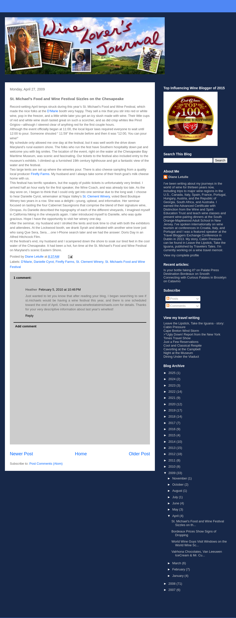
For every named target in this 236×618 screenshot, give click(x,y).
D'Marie (26, 262)
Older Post (139, 453)
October (178, 484)
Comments (176, 306)
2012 (172, 454)
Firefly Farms (40, 174)
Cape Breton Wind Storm (181, 331)
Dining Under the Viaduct (181, 356)
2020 (172, 404)
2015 (172, 435)
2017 (172, 423)
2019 (172, 410)
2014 (172, 441)
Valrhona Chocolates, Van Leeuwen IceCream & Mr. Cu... (196, 553)
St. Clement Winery (96, 196)
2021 (172, 398)
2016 (172, 429)
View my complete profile (181, 255)
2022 (172, 391)
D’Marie (52, 111)
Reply (29, 316)
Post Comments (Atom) (46, 463)
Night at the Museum (178, 353)
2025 (172, 373)
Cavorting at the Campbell (181, 349)
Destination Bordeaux (178, 274)
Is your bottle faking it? (179, 270)
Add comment (26, 326)
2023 (172, 385)
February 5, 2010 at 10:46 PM (60, 289)
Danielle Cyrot (44, 262)
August (177, 491)
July (175, 497)
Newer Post (21, 453)
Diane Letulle (178, 177)
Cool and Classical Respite (182, 345)
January (178, 576)
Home (81, 453)
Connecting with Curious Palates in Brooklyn (194, 277)
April (176, 516)
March (177, 563)
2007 (172, 590)
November (180, 478)
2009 (172, 473)
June (176, 503)
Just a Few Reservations (180, 342)
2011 (172, 460)
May (175, 509)
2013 (172, 448)
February (179, 569)
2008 (172, 583)
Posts (172, 298)
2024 (172, 379)
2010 (172, 466)
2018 (172, 416)
